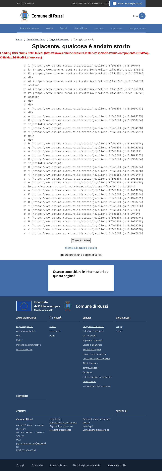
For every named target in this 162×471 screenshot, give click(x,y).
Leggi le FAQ (55, 419)
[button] (142, 15)
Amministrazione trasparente (97, 419)
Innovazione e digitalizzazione (97, 386)
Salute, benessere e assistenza (97, 377)
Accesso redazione (58, 465)
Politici (19, 340)
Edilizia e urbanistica (92, 344)
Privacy (86, 422)
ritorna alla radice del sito (81, 247)
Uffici (18, 335)
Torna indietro (81, 240)
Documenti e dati (24, 349)
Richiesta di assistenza (60, 429)
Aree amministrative (26, 331)
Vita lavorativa (90, 335)
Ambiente (87, 372)
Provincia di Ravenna (25, 3)
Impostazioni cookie (116, 465)
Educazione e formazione (94, 354)
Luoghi (119, 326)
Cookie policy (37, 465)
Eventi (119, 331)
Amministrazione (36, 39)
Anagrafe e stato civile (93, 326)
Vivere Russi (123, 317)
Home (19, 39)
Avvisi (52, 335)
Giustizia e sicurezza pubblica (96, 358)
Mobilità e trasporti (92, 349)
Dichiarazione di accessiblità (96, 429)
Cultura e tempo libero (93, 331)
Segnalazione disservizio (61, 426)
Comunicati (55, 331)
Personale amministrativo (28, 344)
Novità (57, 317)
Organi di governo (59, 39)
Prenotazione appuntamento (63, 422)
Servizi (87, 317)
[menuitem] (29, 28)
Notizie (53, 326)
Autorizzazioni (89, 381)
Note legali (88, 426)
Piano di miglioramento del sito (87, 465)
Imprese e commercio (93, 340)
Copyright (22, 396)
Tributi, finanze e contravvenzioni (90, 365)
